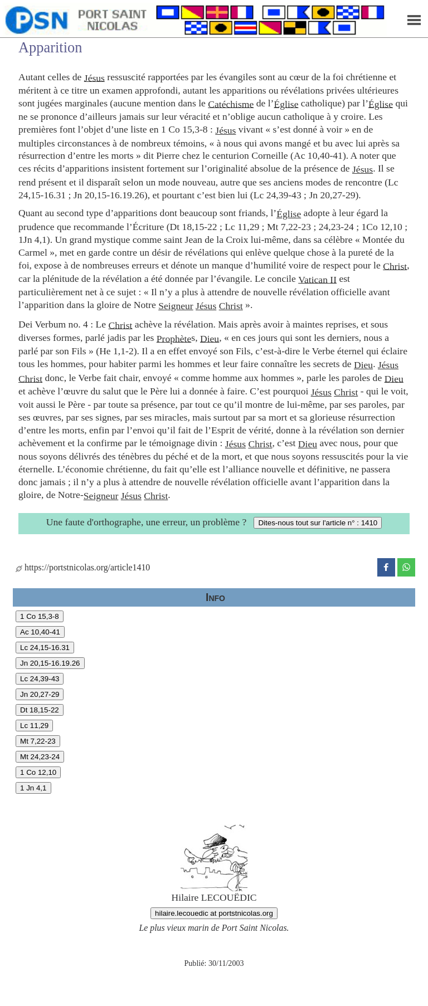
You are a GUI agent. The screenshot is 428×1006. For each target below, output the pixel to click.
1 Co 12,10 (38, 772)
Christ (395, 265)
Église (286, 103)
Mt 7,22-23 (38, 741)
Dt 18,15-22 (39, 710)
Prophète (174, 338)
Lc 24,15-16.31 (45, 647)
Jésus (94, 77)
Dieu (209, 338)
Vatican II (317, 279)
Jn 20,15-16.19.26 (50, 663)
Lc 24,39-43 (39, 679)
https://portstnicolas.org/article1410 (83, 567)
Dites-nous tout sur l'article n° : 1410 (317, 523)
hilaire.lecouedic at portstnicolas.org (214, 913)
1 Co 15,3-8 (39, 616)
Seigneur (175, 305)
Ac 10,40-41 (40, 632)
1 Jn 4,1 (33, 788)
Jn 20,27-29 (39, 694)
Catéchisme (231, 103)
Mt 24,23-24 (40, 757)
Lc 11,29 (34, 725)
